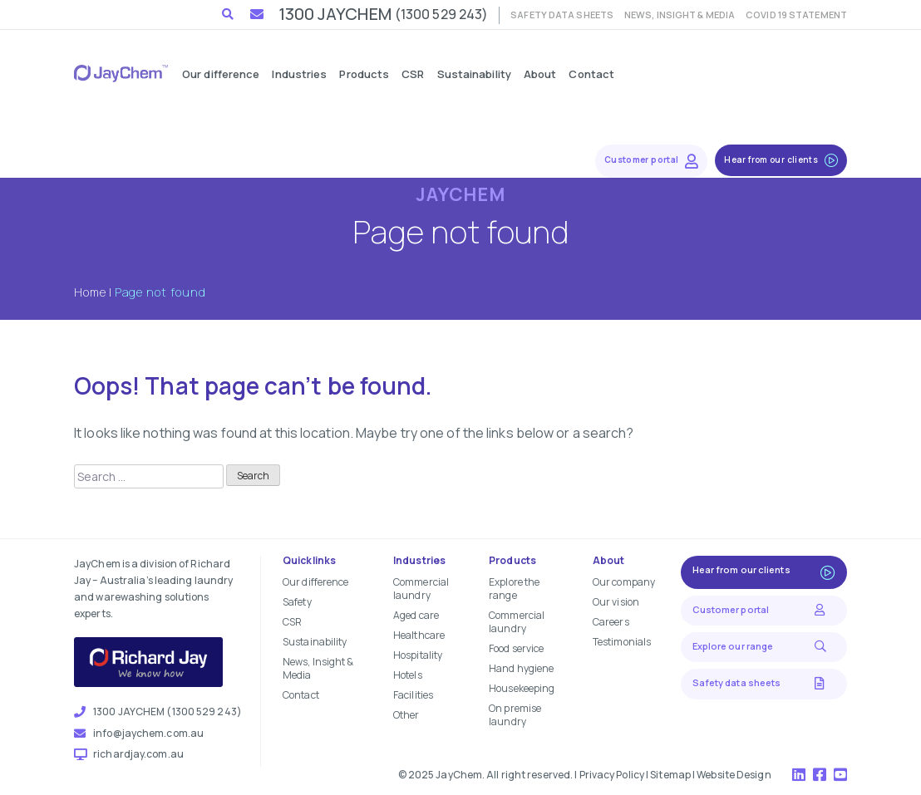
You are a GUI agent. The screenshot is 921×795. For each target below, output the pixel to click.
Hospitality (417, 655)
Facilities (413, 695)
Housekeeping (521, 688)
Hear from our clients (763, 571)
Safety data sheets (561, 14)
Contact (301, 695)
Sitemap (670, 775)
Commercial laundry (421, 588)
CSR (292, 622)
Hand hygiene (521, 668)
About (609, 561)
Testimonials (622, 642)
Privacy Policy (611, 775)
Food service (516, 648)
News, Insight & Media (679, 14)
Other (406, 715)
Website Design (734, 775)
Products (512, 561)
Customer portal (763, 609)
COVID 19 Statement (796, 14)
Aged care (416, 615)
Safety (297, 602)
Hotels (407, 675)
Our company (624, 582)
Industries (419, 561)
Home (90, 292)
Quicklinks (309, 561)
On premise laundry (515, 715)
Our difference (315, 582)
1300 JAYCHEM (383, 13)
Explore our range (763, 646)
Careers (611, 622)
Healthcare (419, 635)
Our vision (616, 602)
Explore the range (514, 588)
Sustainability (315, 642)
